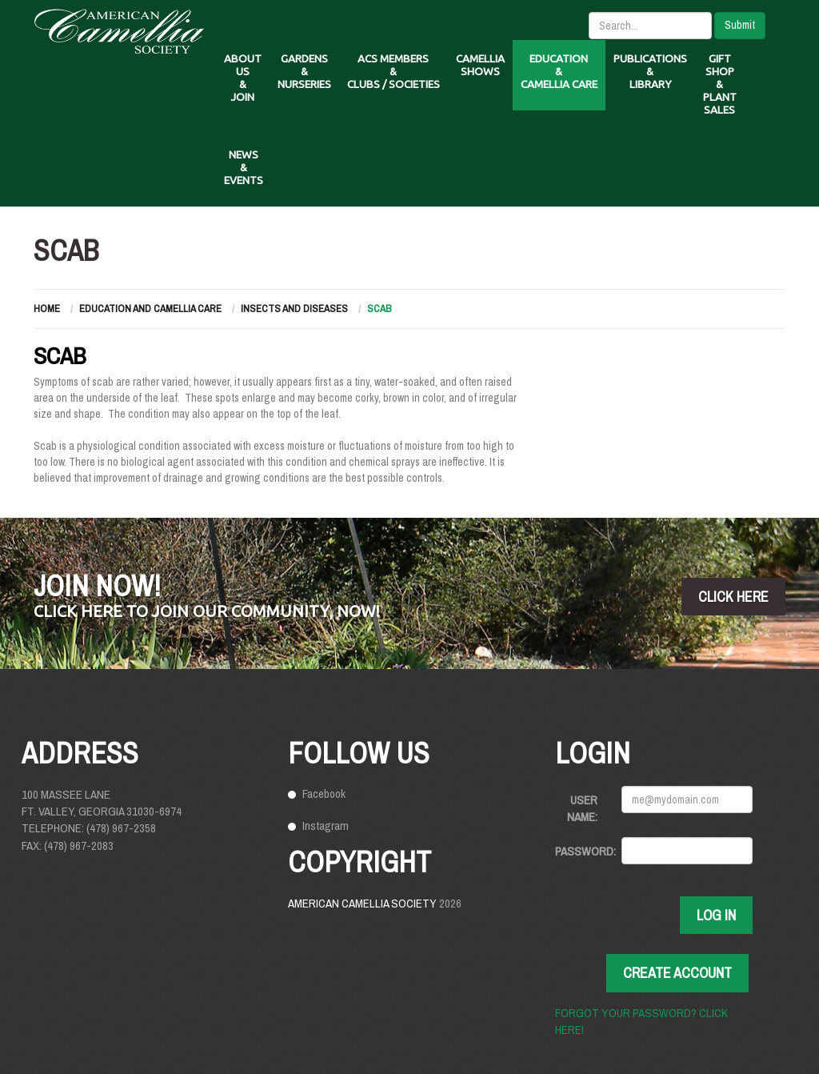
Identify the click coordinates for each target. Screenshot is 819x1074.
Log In (716, 915)
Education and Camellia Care (150, 308)
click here (733, 597)
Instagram (325, 825)
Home (47, 308)
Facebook (324, 793)
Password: (582, 851)
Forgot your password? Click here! (641, 1021)
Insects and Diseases (294, 308)
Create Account (677, 973)
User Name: (582, 808)
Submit (740, 25)
